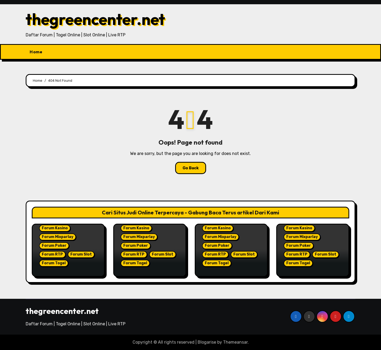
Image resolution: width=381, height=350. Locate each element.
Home (36, 51)
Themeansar (235, 342)
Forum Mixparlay (57, 237)
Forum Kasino (55, 228)
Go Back (191, 168)
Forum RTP (52, 254)
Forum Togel (54, 263)
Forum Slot (81, 254)
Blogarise (207, 342)
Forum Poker (54, 245)
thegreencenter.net (95, 19)
